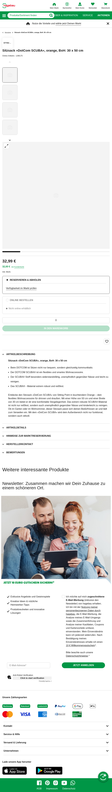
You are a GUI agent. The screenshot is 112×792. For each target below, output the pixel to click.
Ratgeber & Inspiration (63, 15)
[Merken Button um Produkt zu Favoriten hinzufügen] (107, 341)
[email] (28, 665)
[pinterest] (47, 783)
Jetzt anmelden (83, 665)
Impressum (52, 788)
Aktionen (103, 15)
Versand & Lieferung (15, 742)
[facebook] (39, 783)
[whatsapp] (72, 783)
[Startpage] (8, 5)
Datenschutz (68, 788)
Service (88, 15)
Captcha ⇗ (45, 681)
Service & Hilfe (12, 734)
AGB (39, 788)
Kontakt (8, 726)
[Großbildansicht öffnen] (56, 195)
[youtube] (64, 783)
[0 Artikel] (56, 320)
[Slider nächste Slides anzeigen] (10, 139)
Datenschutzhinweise (77, 656)
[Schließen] (108, 23)
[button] (4, 15)
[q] (27, 15)
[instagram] (55, 783)
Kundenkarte (19, 267)
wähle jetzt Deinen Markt (68, 23)
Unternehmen (11, 751)
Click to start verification (32, 678)
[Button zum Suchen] (50, 15)
